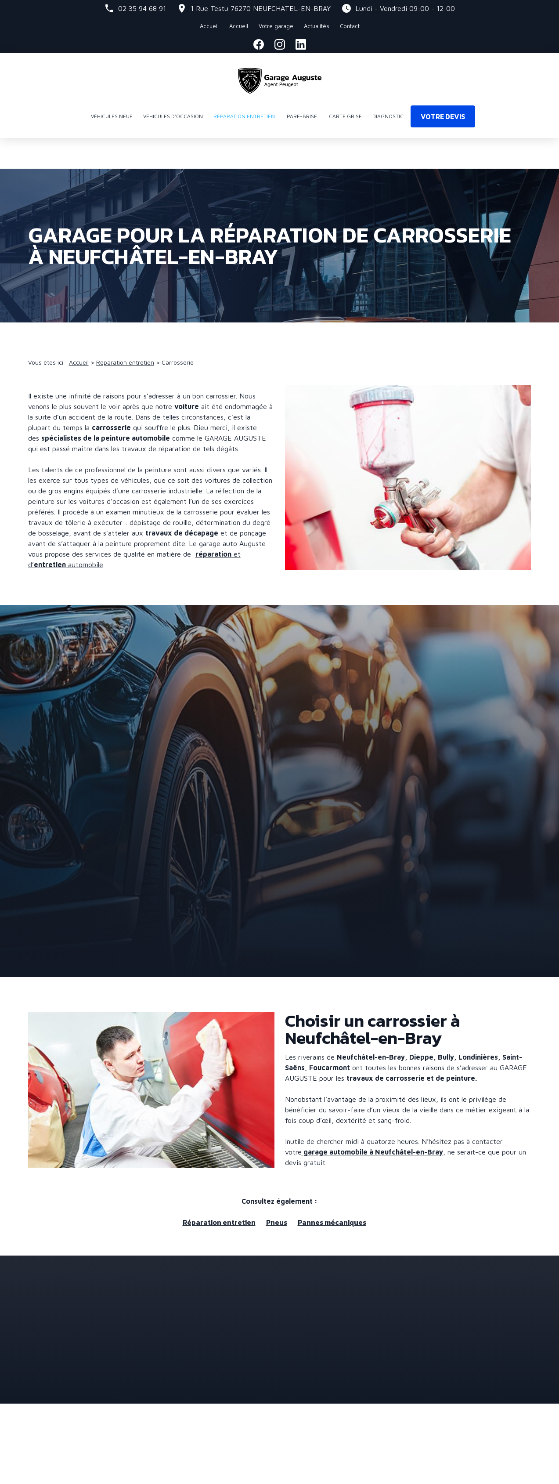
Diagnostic (388, 116)
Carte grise (345, 116)
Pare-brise (302, 116)
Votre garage (261, 25)
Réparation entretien (244, 116)
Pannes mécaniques (332, 1191)
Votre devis (443, 116)
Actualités (301, 25)
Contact (335, 25)
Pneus (276, 1191)
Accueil (223, 25)
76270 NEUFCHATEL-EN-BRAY (261, 8)
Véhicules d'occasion (173, 116)
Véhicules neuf (112, 116)
